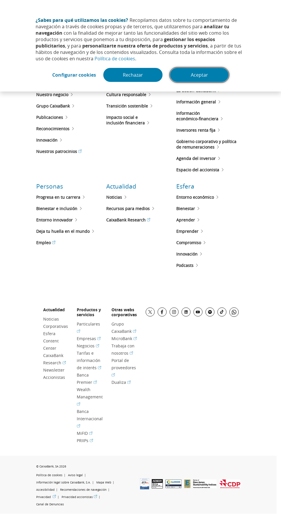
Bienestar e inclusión (56, 208)
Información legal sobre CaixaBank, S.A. (63, 482)
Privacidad (46, 497)
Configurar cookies (74, 75)
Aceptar (199, 75)
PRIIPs (85, 440)
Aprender (185, 220)
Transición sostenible (127, 106)
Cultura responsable (126, 94)
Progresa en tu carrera (58, 197)
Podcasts (184, 265)
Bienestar (185, 208)
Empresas (89, 338)
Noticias (114, 197)
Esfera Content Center (51, 341)
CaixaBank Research (128, 220)
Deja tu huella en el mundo (63, 231)
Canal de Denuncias (50, 504)
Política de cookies (115, 58)
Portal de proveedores (123, 368)
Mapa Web (103, 482)
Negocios (88, 346)
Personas (49, 186)
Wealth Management (90, 397)
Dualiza (121, 382)
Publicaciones (49, 117)
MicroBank (124, 338)
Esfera (185, 186)
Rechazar (133, 75)
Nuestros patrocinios (59, 151)
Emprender (187, 231)
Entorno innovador (54, 220)
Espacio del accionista (197, 170)
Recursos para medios (128, 208)
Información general (196, 102)
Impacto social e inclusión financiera (125, 120)
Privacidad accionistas (79, 497)
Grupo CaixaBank (53, 106)
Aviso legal (75, 475)
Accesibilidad (45, 490)
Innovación (46, 140)
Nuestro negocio (52, 94)
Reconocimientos (52, 128)
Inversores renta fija (195, 130)
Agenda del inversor (196, 158)
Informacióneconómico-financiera (197, 116)
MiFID (84, 433)
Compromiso (188, 242)
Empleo (45, 242)
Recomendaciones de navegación (83, 490)
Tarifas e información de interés (89, 360)
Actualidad (121, 186)
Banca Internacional (90, 419)
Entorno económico (195, 197)
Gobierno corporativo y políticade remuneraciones (206, 144)
